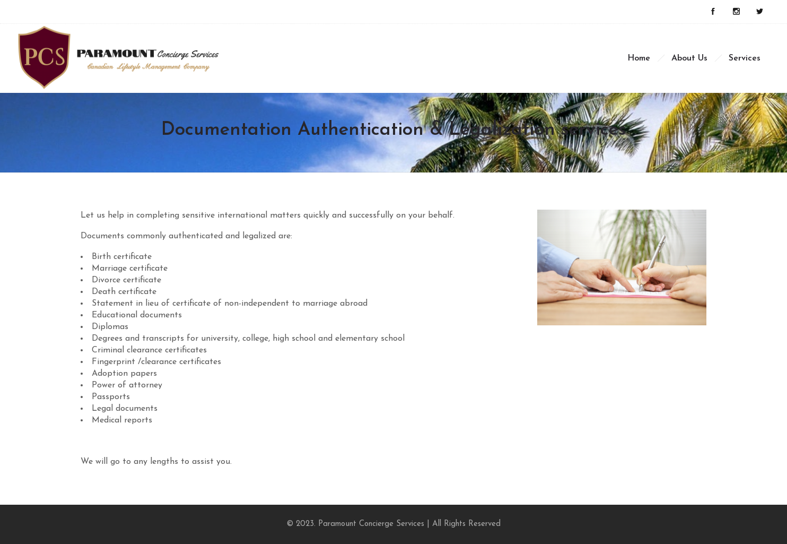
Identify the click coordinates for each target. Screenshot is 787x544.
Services (744, 58)
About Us (689, 58)
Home (638, 58)
